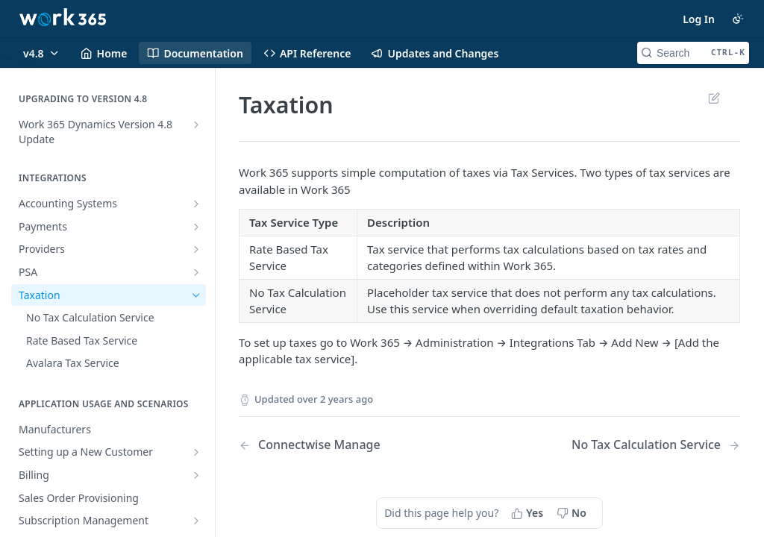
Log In (699, 19)
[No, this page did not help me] (573, 513)
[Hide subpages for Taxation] (196, 295)
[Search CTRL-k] (693, 53)
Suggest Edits (713, 98)
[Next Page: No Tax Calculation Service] (656, 445)
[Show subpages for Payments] (196, 227)
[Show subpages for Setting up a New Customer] (196, 452)
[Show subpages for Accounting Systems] (196, 204)
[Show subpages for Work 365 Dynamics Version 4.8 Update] (196, 125)
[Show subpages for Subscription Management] (196, 521)
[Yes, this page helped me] (528, 513)
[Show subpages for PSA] (196, 272)
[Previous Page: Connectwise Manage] (346, 445)
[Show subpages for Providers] (196, 249)
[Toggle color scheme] (738, 18)
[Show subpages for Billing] (196, 475)
